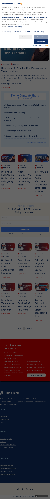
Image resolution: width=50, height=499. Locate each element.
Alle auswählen (41, 41)
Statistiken (17, 32)
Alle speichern (41, 37)
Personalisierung (38, 32)
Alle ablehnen (25, 37)
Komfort (26, 32)
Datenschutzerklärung (14, 27)
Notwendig (6, 32)
